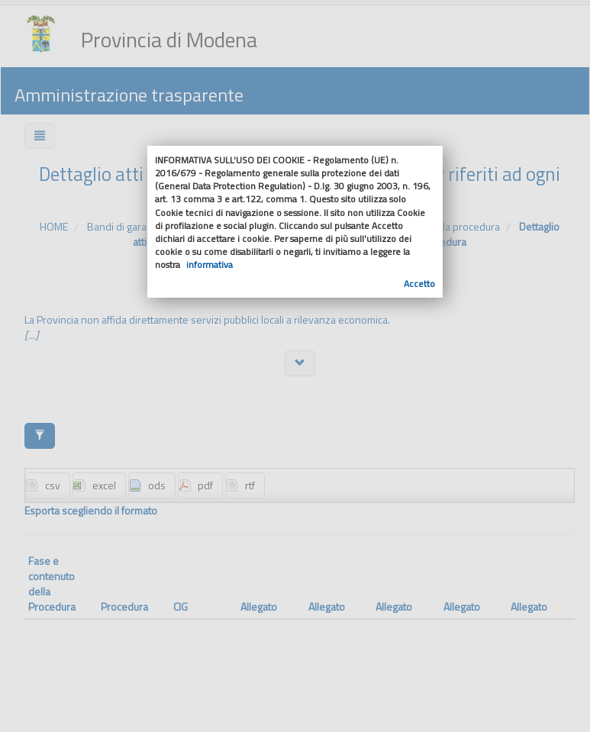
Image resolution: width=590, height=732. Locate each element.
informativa (209, 264)
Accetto (419, 283)
